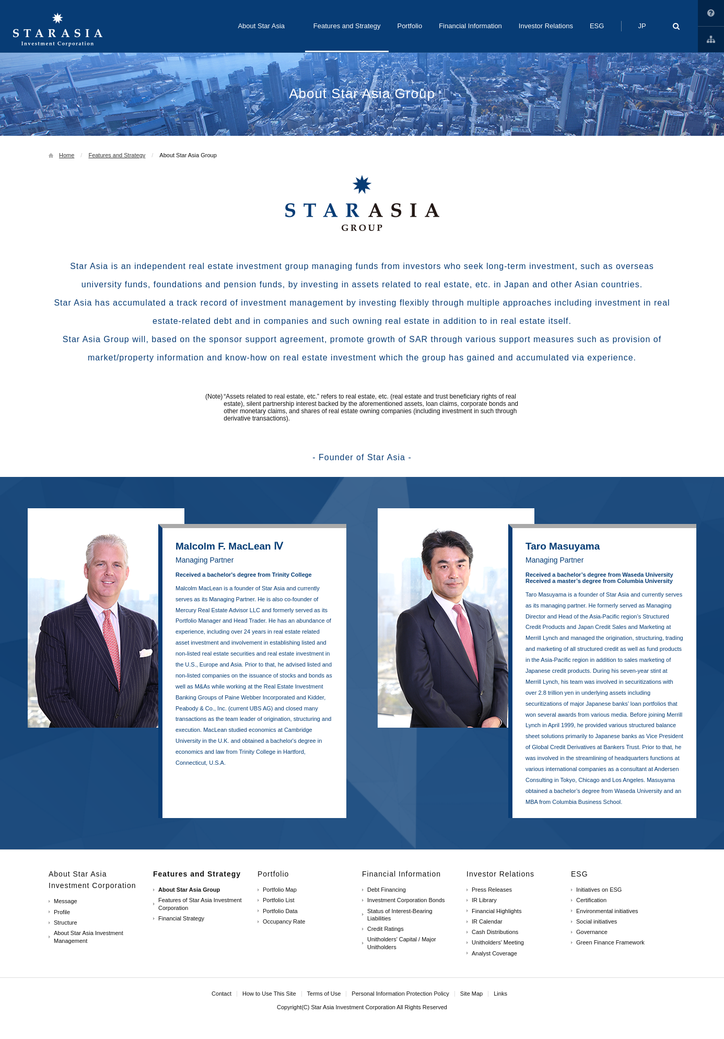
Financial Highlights (496, 911)
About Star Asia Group (189, 889)
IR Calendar (487, 921)
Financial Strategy (181, 918)
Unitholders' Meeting (498, 942)
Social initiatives (596, 921)
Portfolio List (279, 900)
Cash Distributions (495, 932)
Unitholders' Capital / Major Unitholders (401, 943)
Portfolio (273, 874)
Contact (221, 993)
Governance (592, 932)
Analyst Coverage (494, 953)
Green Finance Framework (610, 942)
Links (711, 39)
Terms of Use (324, 993)
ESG (579, 874)
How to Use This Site (711, 13)
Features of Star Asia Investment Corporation (200, 903)
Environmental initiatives (607, 911)
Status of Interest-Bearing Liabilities (400, 914)
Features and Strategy (116, 155)
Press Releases (492, 889)
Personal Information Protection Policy (400, 993)
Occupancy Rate (284, 921)
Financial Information (401, 874)
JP (642, 26)
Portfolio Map (280, 889)
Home (66, 155)
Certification (591, 900)
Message (65, 901)
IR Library (484, 900)
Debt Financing (386, 889)
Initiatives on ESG (599, 889)
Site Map (471, 993)
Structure (65, 922)
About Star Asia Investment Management (88, 936)
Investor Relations (500, 874)
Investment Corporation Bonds (406, 900)
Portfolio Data (280, 911)
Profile (62, 912)
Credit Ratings (385, 929)
